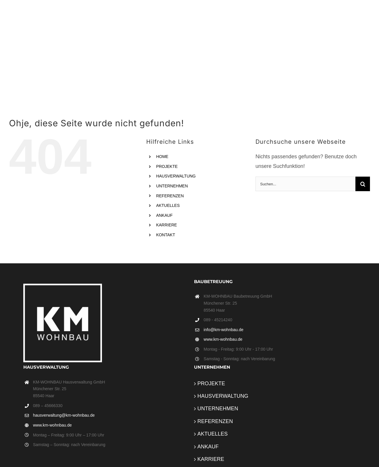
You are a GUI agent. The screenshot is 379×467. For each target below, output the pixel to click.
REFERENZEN (170, 195)
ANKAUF (164, 215)
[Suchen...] (305, 184)
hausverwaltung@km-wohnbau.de (64, 415)
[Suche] (362, 184)
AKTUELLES (168, 205)
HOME (162, 156)
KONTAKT (165, 234)
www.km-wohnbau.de (223, 339)
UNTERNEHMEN (172, 186)
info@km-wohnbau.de (223, 329)
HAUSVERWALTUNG (176, 176)
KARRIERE (166, 225)
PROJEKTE (167, 166)
